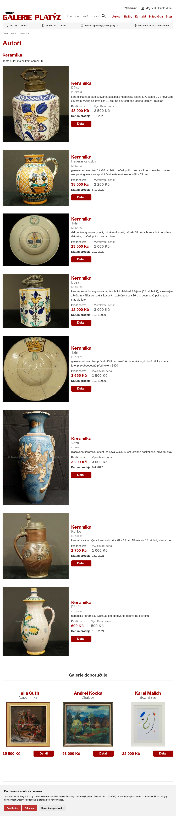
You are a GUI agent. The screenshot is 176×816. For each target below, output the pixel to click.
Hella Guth (28, 695)
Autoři (13, 33)
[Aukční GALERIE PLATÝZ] (32, 19)
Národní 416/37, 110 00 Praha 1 (154, 25)
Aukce (116, 16)
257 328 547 (21, 25)
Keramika (24, 33)
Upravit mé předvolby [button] (52, 808)
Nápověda (156, 16)
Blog (169, 16)
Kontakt (140, 16)
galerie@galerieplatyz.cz (106, 25)
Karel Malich (148, 695)
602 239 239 (60, 25)
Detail (81, 123)
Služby (127, 16)
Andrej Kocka (88, 695)
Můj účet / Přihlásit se (156, 8)
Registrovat (129, 8)
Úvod (5, 33)
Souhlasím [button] (12, 808)
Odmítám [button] (30, 808)
